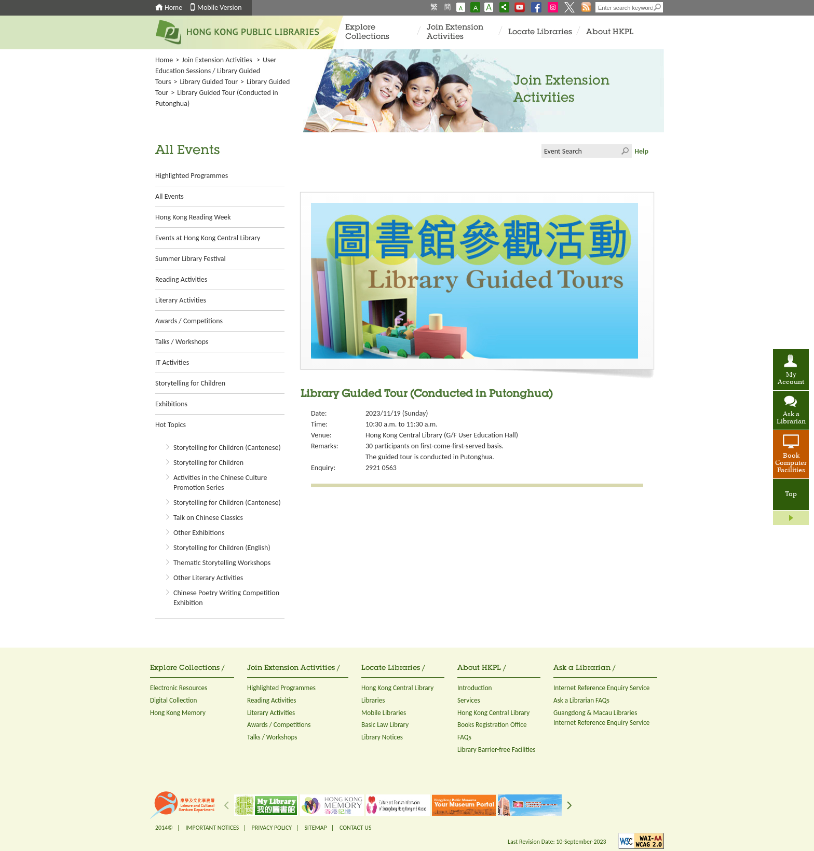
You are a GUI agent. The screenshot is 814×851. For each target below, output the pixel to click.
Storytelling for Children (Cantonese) (227, 447)
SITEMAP (315, 827)
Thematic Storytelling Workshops (221, 562)
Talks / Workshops (181, 341)
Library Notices (382, 737)
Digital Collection (173, 700)
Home (173, 7)
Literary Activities (180, 300)
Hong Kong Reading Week (193, 217)
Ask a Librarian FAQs (581, 700)
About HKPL (609, 32)
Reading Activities (181, 279)
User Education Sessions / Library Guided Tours (215, 71)
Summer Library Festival (190, 258)
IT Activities (172, 362)
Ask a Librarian (791, 418)
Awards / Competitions (189, 321)
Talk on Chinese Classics (208, 517)
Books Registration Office (492, 724)
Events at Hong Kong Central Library (207, 238)
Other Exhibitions (198, 532)
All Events (169, 196)
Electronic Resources (178, 687)
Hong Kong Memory (178, 712)
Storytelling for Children (190, 383)
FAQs (464, 737)
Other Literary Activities (208, 577)
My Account (791, 379)
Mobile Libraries (383, 712)
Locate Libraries (540, 32)
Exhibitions (171, 404)
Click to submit (625, 151)
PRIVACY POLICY (272, 827)
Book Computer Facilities (791, 463)
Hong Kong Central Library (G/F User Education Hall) (441, 435)
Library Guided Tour (209, 81)
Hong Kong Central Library (397, 687)
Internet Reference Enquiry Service (601, 687)
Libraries (373, 700)
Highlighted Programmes (191, 175)
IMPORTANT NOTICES (212, 827)
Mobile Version (219, 7)
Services (468, 700)
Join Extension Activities (455, 32)
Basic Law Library (385, 724)
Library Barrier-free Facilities (496, 749)
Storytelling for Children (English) (221, 547)
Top (791, 494)
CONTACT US (355, 827)
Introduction (474, 687)
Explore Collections (367, 32)
